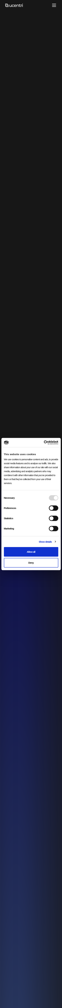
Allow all (31, 551)
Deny (31, 562)
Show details (45, 541)
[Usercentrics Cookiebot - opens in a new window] (44, 442)
